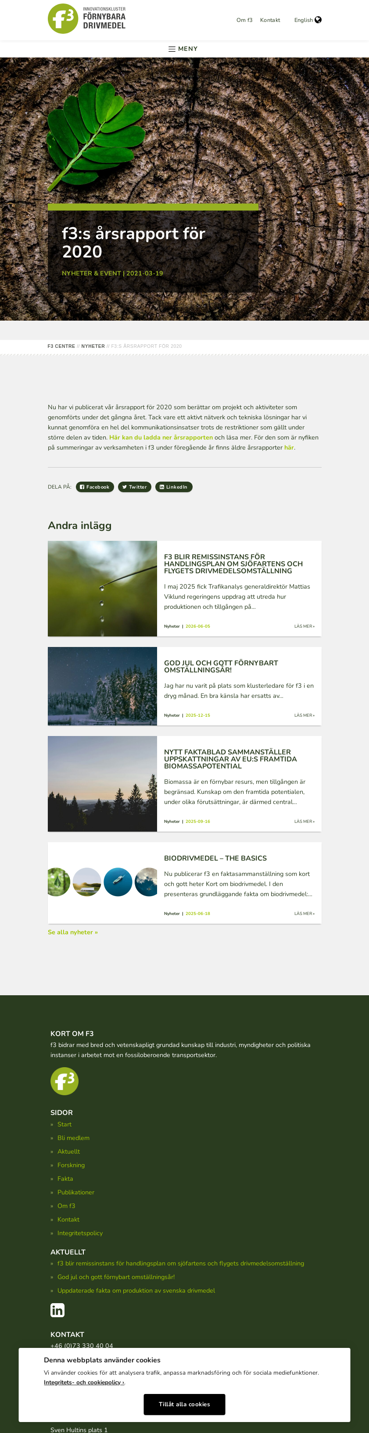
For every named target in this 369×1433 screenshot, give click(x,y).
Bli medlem (73, 1137)
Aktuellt (68, 1151)
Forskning (71, 1165)
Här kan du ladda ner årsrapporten (161, 437)
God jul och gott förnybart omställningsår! (116, 1276)
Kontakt (270, 20)
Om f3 (244, 20)
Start (64, 1124)
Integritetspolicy (80, 1233)
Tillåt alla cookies (185, 1401)
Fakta (65, 1178)
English (308, 20)
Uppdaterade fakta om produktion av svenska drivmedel (136, 1290)
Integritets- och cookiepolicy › (84, 1379)
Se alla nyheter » (73, 932)
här (289, 447)
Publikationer (75, 1192)
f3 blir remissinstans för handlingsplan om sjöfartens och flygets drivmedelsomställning (180, 1263)
